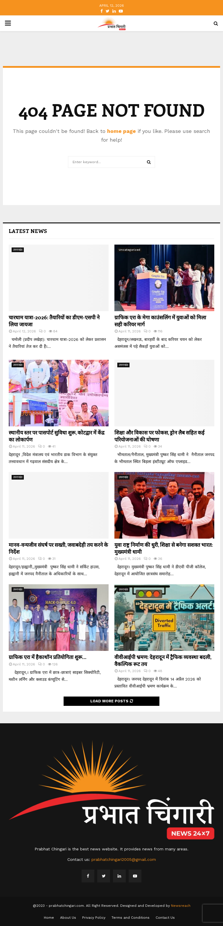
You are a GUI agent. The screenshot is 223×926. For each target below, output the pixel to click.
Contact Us (165, 918)
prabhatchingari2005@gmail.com (123, 859)
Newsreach (180, 906)
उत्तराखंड (17, 249)
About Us (68, 918)
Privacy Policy (93, 918)
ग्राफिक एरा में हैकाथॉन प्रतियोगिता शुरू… (47, 656)
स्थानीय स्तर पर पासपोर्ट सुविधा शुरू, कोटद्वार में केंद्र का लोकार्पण (57, 436)
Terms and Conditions (131, 918)
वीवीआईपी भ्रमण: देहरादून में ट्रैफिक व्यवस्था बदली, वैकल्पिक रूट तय (162, 660)
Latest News (28, 230)
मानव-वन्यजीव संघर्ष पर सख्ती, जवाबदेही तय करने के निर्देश (58, 548)
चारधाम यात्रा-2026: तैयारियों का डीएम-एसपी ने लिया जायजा (54, 320)
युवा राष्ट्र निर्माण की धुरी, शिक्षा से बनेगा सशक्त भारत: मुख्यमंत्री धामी (163, 548)
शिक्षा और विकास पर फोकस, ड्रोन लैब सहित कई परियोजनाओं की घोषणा (159, 436)
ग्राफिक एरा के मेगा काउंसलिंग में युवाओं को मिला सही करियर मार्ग (160, 320)
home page (121, 131)
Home (49, 918)
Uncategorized (129, 249)
